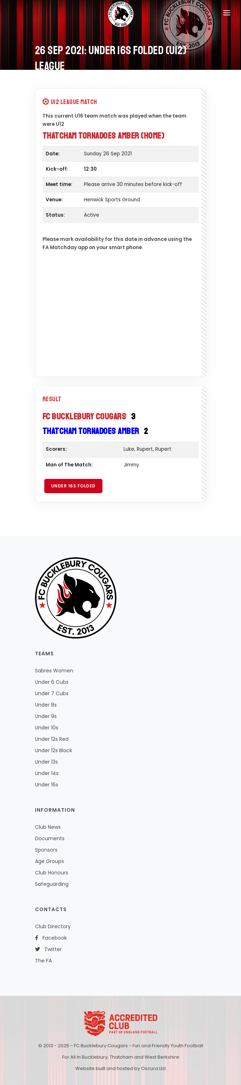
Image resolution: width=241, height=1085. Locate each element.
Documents (50, 838)
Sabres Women (54, 670)
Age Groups (49, 861)
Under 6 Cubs (52, 682)
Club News (48, 827)
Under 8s (46, 704)
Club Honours (51, 872)
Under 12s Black (53, 750)
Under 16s (46, 784)
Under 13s (46, 761)
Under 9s (46, 716)
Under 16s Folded (73, 486)
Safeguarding (52, 884)
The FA (43, 960)
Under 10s (46, 727)
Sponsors (46, 849)
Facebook (51, 937)
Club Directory (53, 926)
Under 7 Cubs (52, 693)
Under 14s (47, 773)
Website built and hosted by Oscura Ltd (120, 1068)
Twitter (48, 949)
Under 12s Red (52, 739)
